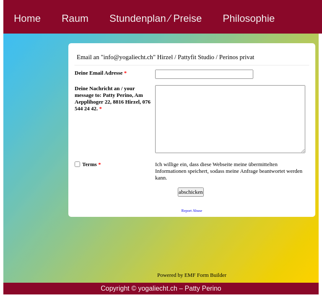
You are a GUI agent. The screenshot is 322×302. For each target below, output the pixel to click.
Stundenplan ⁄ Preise (155, 18)
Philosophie (249, 18)
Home (27, 18)
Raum (75, 18)
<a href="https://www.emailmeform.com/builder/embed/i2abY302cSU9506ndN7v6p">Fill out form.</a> (191, 148)
